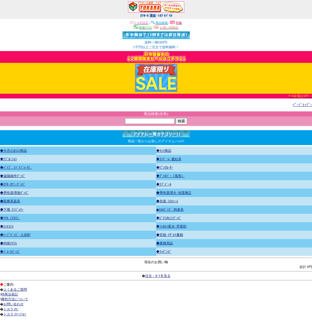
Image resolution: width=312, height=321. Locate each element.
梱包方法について (14, 299)
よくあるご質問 (15, 290)
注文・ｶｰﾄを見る (157, 276)
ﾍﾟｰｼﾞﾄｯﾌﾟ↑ (302, 105)
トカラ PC (11, 309)
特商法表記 (9, 294)
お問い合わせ (13, 304)
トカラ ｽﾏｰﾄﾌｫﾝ (14, 314)
